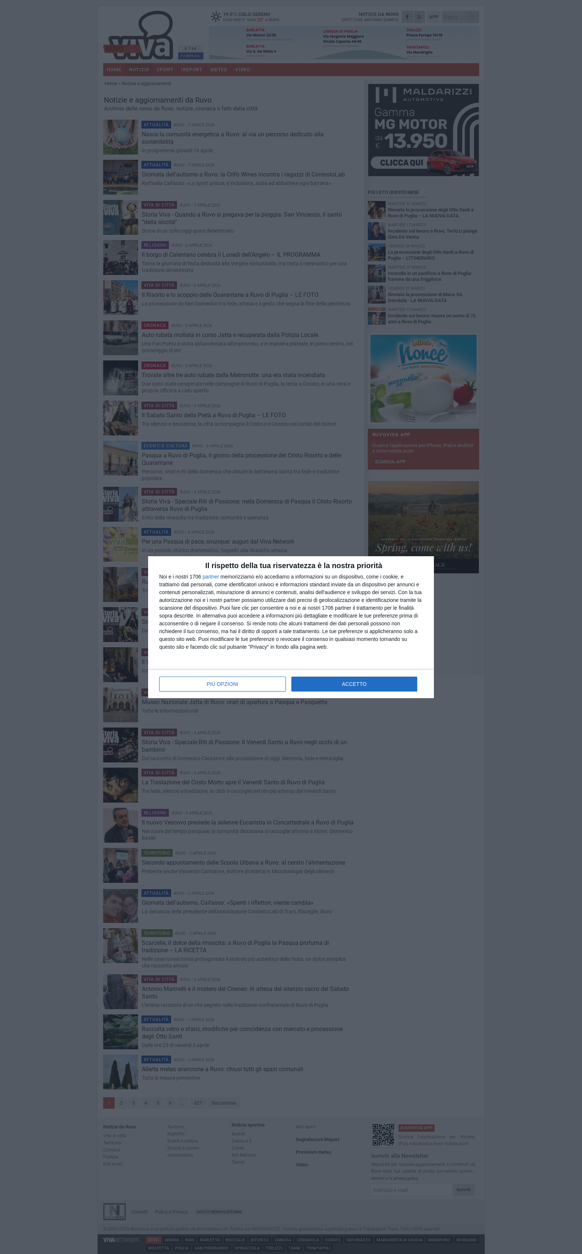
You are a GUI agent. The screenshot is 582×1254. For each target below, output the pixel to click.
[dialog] (291, 627)
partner (211, 576)
